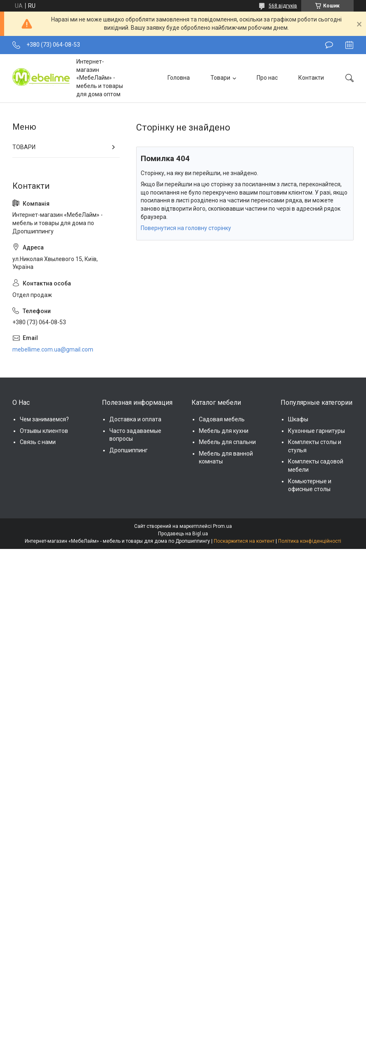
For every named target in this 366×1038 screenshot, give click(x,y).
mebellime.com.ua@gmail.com (52, 349)
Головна (179, 77)
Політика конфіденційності (309, 541)
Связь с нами (38, 442)
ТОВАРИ (23, 147)
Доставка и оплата (135, 419)
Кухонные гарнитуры (316, 431)
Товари (220, 77)
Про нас (267, 77)
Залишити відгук (329, 45)
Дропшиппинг (128, 450)
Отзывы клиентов (44, 431)
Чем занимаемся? (44, 419)
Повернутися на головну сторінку (186, 228)
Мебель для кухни (223, 431)
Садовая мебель (222, 419)
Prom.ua (222, 526)
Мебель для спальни (227, 442)
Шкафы (298, 419)
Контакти (311, 77)
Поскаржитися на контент (244, 541)
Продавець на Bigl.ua (183, 534)
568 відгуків (283, 6)
